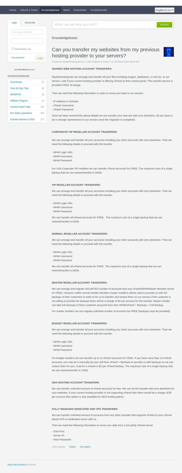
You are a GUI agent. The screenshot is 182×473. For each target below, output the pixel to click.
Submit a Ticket (29, 9)
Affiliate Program (27, 101)
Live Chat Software (20, 69)
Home (12, 9)
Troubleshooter (98, 9)
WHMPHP (27, 94)
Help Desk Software (17, 464)
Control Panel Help (27, 107)
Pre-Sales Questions (27, 113)
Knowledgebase (50, 9)
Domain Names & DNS (27, 119)
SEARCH (164, 25)
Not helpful (84, 446)
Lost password (17, 57)
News (66, 9)
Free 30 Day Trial (27, 88)
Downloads (80, 9)
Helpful (72, 446)
